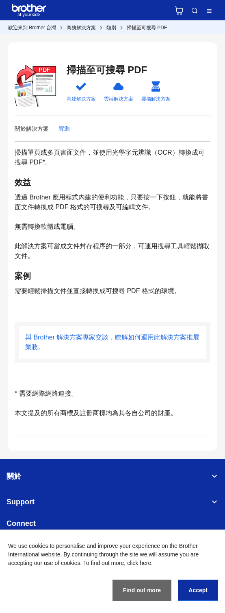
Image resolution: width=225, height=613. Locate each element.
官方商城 (179, 10)
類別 (111, 28)
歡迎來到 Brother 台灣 (32, 28)
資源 (64, 128)
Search (194, 11)
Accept (198, 590)
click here (139, 563)
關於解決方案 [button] (32, 128)
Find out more (142, 590)
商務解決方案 (81, 28)
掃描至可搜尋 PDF (147, 28)
